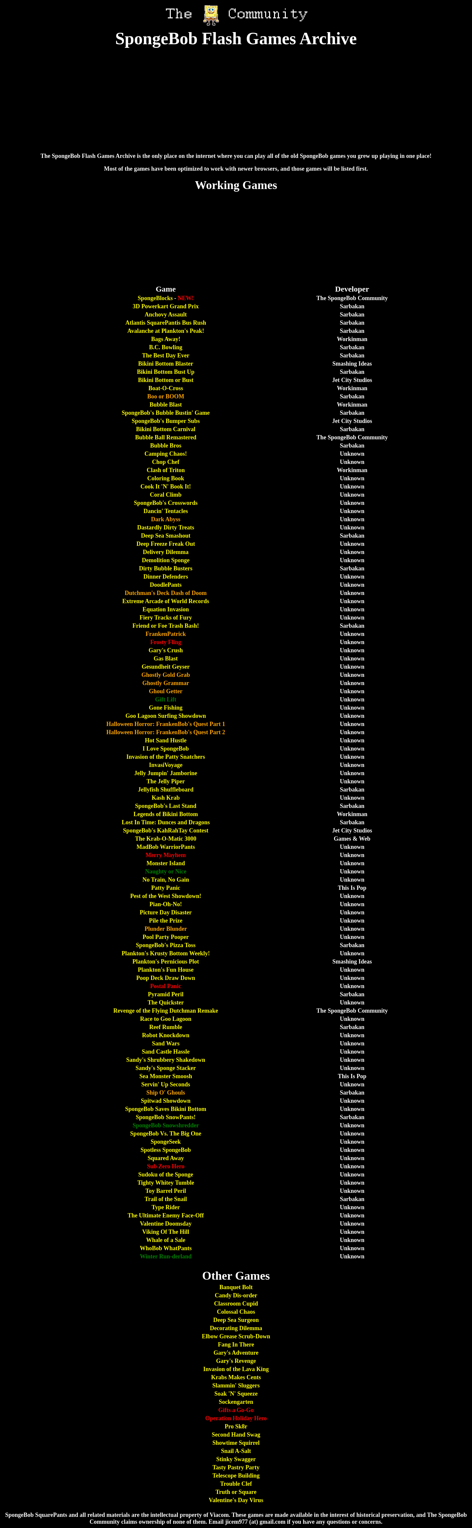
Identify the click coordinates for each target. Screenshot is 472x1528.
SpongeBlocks (155, 298)
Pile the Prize (166, 920)
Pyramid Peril (165, 994)
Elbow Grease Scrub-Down (236, 1336)
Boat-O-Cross (165, 388)
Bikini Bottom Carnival (165, 429)
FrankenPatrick (166, 634)
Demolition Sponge (166, 560)
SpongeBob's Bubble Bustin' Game (166, 413)
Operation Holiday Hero (236, 1418)
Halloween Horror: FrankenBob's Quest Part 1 (166, 724)
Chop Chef (166, 462)
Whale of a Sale (166, 1240)
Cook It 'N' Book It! (166, 486)
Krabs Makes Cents (236, 1377)
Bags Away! (165, 339)
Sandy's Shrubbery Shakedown (165, 1060)
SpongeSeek (166, 1141)
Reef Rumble (165, 1027)
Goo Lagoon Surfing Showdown (166, 716)
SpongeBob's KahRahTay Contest (165, 830)
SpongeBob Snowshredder (165, 1125)
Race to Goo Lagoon (165, 1019)
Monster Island (166, 863)
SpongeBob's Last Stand (165, 806)
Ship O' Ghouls (166, 1092)
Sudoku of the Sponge (165, 1174)
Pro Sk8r (236, 1426)
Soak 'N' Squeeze (236, 1393)
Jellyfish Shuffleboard (166, 789)
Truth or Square (235, 1492)
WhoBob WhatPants (165, 1248)
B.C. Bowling (166, 347)
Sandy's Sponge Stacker (166, 1068)
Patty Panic (165, 888)
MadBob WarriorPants (165, 847)
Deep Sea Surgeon (236, 1320)
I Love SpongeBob (166, 748)
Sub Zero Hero (165, 1166)
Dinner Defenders (165, 576)
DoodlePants (166, 585)
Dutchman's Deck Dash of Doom (166, 593)
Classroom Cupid (236, 1303)
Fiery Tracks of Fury (166, 617)
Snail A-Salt (236, 1451)
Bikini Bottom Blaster (165, 363)
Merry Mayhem (166, 855)
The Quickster (166, 1002)
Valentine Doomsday (166, 1223)
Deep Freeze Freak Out (165, 544)
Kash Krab (166, 797)
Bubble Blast (165, 404)
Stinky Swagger (236, 1459)
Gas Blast (166, 658)
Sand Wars (165, 1043)
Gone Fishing (166, 707)
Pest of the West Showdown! (165, 896)
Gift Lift (165, 699)
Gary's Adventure (235, 1352)
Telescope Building (236, 1475)
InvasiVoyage (165, 765)
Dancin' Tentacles (166, 511)
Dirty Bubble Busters (165, 568)
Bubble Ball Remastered (165, 437)
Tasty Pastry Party (235, 1467)
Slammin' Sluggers (236, 1385)
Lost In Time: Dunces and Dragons (166, 822)
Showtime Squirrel (236, 1443)
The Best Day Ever (165, 355)
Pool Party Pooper (166, 937)
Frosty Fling (165, 642)
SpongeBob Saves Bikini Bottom (165, 1109)
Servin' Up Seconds (165, 1084)
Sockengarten (236, 1402)
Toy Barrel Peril (166, 1191)
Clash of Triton (166, 470)
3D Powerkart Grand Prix (166, 306)
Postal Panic (165, 986)
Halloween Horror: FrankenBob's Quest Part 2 (166, 732)
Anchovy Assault (166, 314)
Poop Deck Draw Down (165, 978)
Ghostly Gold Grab (166, 675)
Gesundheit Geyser (166, 666)
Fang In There (236, 1344)
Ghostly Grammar (165, 683)
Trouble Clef (236, 1483)
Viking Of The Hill (165, 1232)
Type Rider (165, 1207)
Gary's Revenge (236, 1361)
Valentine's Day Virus (236, 1500)
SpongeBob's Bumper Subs (166, 421)
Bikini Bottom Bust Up (166, 372)
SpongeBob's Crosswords (165, 503)
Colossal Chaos (236, 1311)
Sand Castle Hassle (166, 1051)
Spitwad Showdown (166, 1101)
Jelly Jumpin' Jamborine (165, 773)
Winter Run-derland (166, 1256)
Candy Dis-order (236, 1295)
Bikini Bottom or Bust (165, 380)
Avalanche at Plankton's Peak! (165, 331)
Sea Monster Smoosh (165, 1076)
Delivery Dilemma (165, 552)
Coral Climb (166, 494)
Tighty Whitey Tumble (165, 1182)
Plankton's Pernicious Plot (165, 961)
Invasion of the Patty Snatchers (166, 757)
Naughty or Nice (166, 871)
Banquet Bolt (236, 1287)
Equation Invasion (166, 609)
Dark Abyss (166, 519)
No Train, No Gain (165, 879)
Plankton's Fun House (166, 969)
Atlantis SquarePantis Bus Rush (165, 322)
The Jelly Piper (166, 781)
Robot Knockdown (165, 1035)
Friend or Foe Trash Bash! (165, 625)
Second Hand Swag (236, 1434)
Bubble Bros (165, 445)
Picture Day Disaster (166, 912)
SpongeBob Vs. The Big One (165, 1133)
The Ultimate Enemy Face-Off (166, 1215)
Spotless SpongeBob (166, 1150)
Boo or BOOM (165, 396)
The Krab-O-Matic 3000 (165, 838)
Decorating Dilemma (236, 1328)
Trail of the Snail (166, 1199)
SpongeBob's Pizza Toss (166, 945)
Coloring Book (165, 478)
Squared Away (166, 1158)
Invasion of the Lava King (236, 1369)
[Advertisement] (236, 94)
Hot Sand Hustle (166, 740)
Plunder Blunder (166, 929)
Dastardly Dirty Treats (165, 527)
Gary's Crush (165, 650)
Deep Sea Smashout (165, 535)
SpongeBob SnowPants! (166, 1117)
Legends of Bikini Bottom (165, 814)
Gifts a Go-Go (236, 1410)
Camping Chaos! (166, 453)
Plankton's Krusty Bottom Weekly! (166, 953)
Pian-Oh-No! (165, 904)
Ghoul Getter (165, 691)
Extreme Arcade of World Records (165, 601)
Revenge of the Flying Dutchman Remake (165, 1010)
